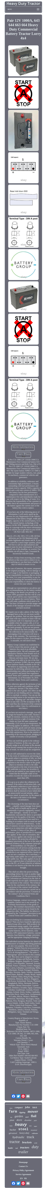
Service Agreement (23, 1174)
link (30, 1126)
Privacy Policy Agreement (23, 1170)
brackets (27, 1142)
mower (33, 1111)
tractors (24, 1147)
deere (19, 1119)
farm (13, 1112)
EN (21, 1178)
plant (12, 1120)
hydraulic (18, 1137)
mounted (34, 1130)
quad (27, 1117)
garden (19, 1116)
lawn (11, 1108)
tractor (14, 1141)
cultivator (35, 1133)
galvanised (13, 1133)
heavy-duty (24, 1133)
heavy (21, 1124)
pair (35, 1120)
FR (25, 1178)
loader (10, 1148)
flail (33, 1116)
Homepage (23, 1162)
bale (11, 1126)
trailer (23, 1152)
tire (11, 1117)
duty (35, 1146)
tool (16, 1148)
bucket (13, 1129)
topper (35, 1126)
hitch (34, 1107)
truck (30, 1137)
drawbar (28, 1120)
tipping (22, 1112)
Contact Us (23, 1166)
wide (35, 1143)
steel (23, 1129)
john (27, 1107)
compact (19, 1107)
